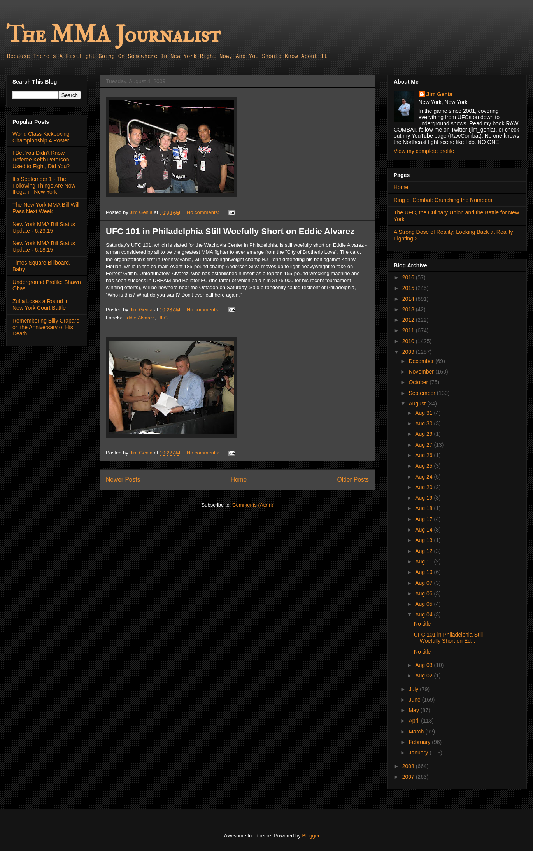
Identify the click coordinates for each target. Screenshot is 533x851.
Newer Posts (123, 479)
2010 (409, 341)
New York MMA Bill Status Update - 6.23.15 (43, 227)
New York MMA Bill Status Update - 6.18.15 (43, 246)
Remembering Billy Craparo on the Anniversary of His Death (45, 327)
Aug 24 (424, 477)
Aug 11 (424, 561)
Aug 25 (424, 466)
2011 (409, 330)
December (422, 361)
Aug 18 (424, 508)
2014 (409, 299)
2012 (409, 320)
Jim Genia (439, 94)
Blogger (310, 836)
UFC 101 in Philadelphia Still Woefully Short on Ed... (448, 638)
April (415, 721)
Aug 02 (424, 675)
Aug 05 (424, 604)
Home (239, 479)
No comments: (204, 212)
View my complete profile (424, 151)
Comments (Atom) (252, 505)
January (419, 752)
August (418, 403)
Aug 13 (424, 540)
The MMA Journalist (113, 34)
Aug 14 (424, 529)
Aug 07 (424, 583)
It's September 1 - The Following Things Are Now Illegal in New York (43, 185)
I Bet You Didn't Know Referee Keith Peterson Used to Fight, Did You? (41, 159)
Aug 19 (424, 498)
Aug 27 (424, 445)
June (415, 700)
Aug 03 (424, 665)
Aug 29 (424, 434)
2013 (409, 309)
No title (422, 624)
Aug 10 (424, 572)
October (419, 382)
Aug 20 (424, 487)
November (422, 371)
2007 (409, 777)
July (414, 689)
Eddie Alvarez (139, 318)
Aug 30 (424, 423)
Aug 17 (424, 519)
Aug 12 (424, 551)
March (417, 731)
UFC (162, 318)
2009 (409, 352)
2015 (409, 288)
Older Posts (353, 479)
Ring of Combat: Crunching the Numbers (443, 200)
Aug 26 (424, 455)
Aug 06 (424, 593)
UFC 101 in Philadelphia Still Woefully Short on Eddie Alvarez (230, 231)
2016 (409, 277)
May (414, 710)
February (420, 742)
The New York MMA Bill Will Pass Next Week (45, 208)
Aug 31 (424, 413)
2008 (409, 766)
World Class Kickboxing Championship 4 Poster (41, 137)
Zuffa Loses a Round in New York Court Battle (40, 304)
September (423, 393)
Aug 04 (424, 614)
